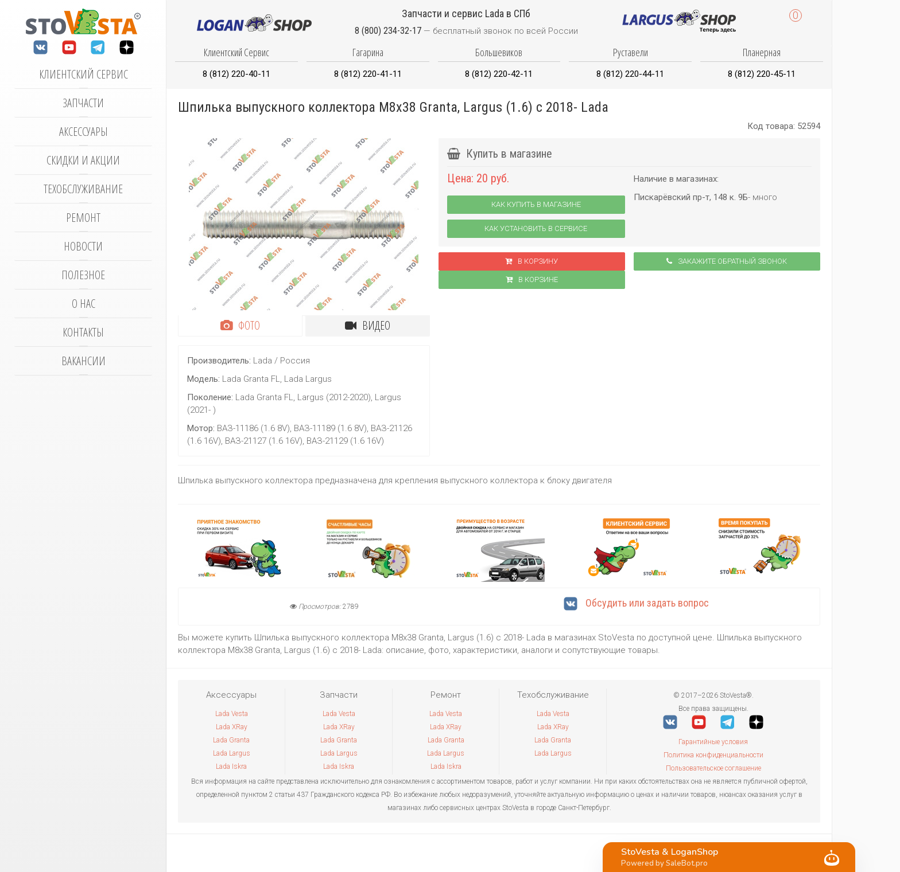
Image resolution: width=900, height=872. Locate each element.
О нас (83, 303)
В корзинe (532, 279)
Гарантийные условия (713, 742)
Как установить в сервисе (535, 228)
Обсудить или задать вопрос (636, 603)
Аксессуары (83, 131)
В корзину (531, 261)
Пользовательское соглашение (713, 768)
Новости (83, 246)
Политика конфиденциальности (713, 755)
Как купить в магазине (536, 204)
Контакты (83, 332)
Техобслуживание (83, 189)
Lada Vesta (231, 714)
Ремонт (83, 217)
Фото (240, 325)
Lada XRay (231, 727)
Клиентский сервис (83, 74)
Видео (367, 325)
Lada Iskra (231, 766)
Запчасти (83, 103)
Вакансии (83, 361)
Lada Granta (231, 740)
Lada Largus (231, 753)
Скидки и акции (83, 160)
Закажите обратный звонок (726, 261)
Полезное (83, 275)
